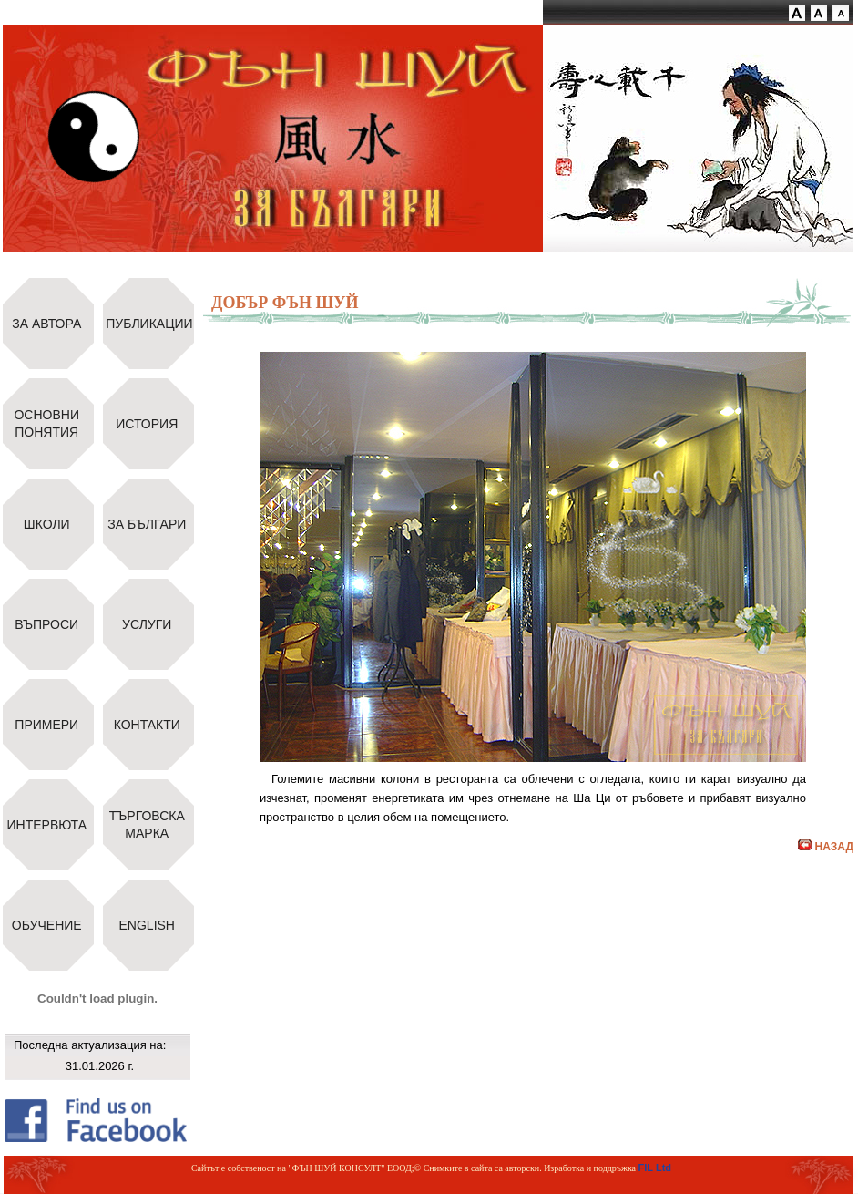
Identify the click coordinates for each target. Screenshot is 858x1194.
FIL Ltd (654, 1167)
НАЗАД (825, 846)
